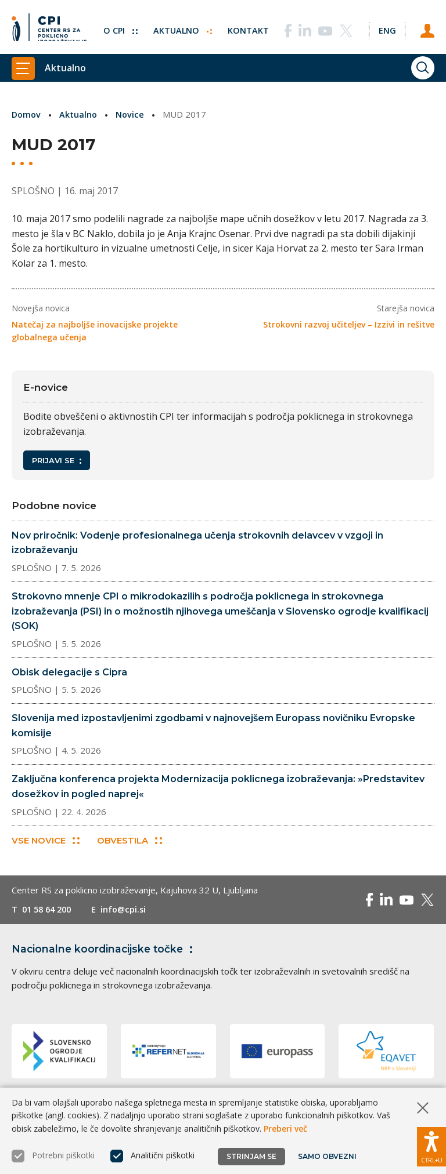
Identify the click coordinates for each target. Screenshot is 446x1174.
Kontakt (246, 26)
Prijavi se (56, 460)
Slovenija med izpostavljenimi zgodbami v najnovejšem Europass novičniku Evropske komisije (213, 726)
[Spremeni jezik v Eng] (385, 26)
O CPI (116, 26)
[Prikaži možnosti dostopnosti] (431, 1145)
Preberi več (285, 1128)
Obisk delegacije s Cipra (69, 672)
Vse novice (46, 841)
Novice (132, 114)
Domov (27, 114)
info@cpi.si (129, 910)
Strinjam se (251, 1156)
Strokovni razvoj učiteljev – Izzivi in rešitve (348, 324)
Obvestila (130, 841)
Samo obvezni (327, 1156)
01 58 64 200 (49, 910)
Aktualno (180, 26)
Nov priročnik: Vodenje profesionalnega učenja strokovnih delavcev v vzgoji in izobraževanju (197, 543)
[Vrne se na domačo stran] (49, 26)
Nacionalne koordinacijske (106, 949)
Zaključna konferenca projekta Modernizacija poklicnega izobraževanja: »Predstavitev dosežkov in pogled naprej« (218, 786)
